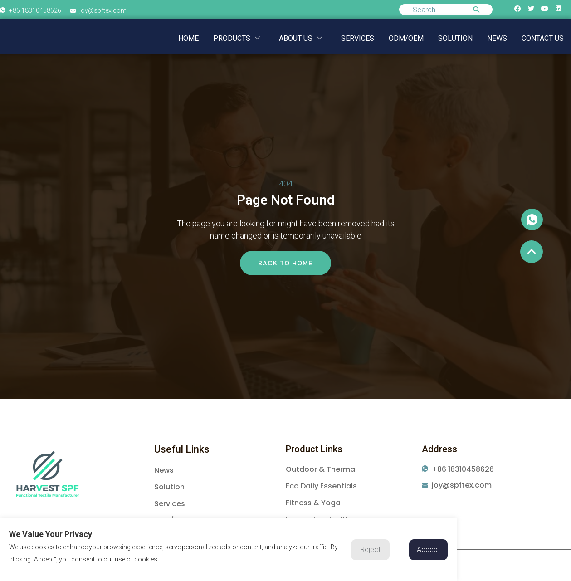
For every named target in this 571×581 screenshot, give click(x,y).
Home (188, 38)
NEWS (497, 38)
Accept (428, 549)
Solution (455, 38)
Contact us (543, 38)
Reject (370, 549)
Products (236, 38)
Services (357, 38)
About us (300, 38)
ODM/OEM (406, 38)
